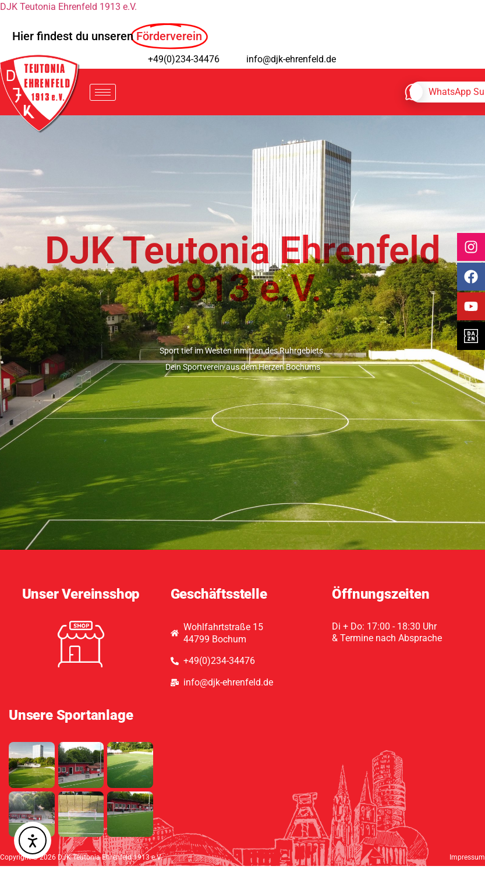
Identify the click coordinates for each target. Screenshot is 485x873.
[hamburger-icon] (103, 92)
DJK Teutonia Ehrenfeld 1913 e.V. (68, 6)
